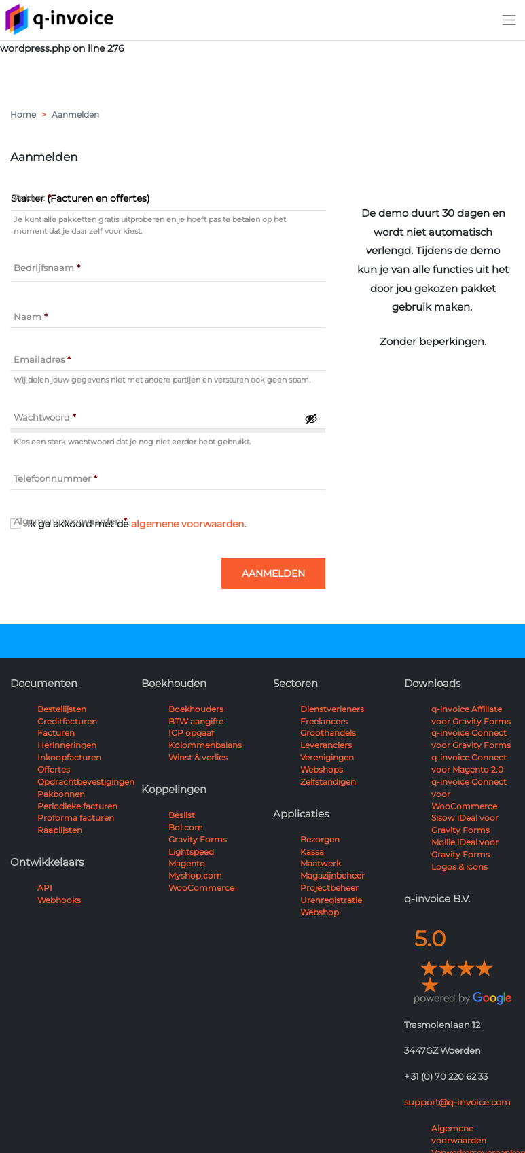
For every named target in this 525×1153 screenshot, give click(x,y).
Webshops (321, 769)
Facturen (56, 733)
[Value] (168, 270)
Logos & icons (459, 867)
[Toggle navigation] (509, 20)
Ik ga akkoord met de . (136, 523)
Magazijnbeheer (332, 875)
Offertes (53, 769)
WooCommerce (201, 888)
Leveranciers (326, 745)
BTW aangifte (195, 721)
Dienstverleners (332, 709)
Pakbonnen (61, 794)
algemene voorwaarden (187, 523)
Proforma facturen (75, 818)
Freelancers (324, 721)
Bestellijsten (61, 709)
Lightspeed (191, 852)
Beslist (181, 815)
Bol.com (185, 827)
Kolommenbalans (205, 745)
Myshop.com (195, 875)
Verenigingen (327, 757)
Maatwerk (320, 863)
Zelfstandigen (328, 782)
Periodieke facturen (77, 806)
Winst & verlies (198, 757)
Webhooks (59, 900)
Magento (186, 863)
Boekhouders (195, 709)
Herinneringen (66, 745)
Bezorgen (320, 839)
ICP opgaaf (191, 733)
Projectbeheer (329, 888)
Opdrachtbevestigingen (85, 782)
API (44, 888)
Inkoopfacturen (69, 757)
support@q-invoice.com (457, 1102)
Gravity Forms (197, 839)
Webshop (319, 912)
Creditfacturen (67, 721)
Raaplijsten (59, 830)
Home (23, 114)
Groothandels (328, 733)
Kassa (312, 852)
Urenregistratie (331, 900)
